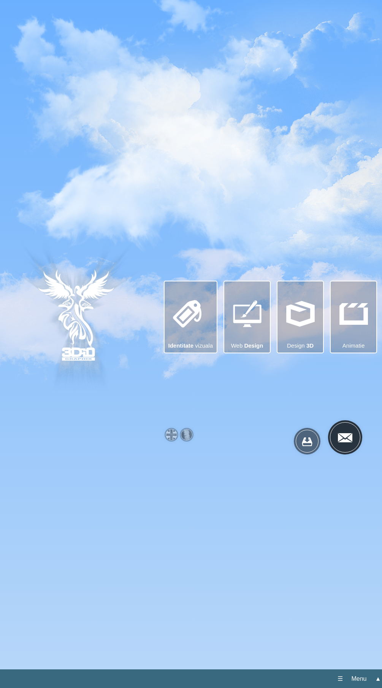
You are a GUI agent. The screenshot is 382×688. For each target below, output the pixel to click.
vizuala (190, 311)
